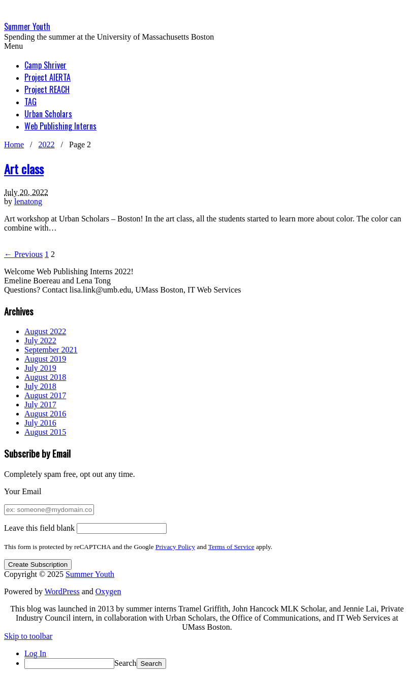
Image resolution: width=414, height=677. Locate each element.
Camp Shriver (45, 65)
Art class (24, 168)
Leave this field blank (39, 528)
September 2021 (50, 349)
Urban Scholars (48, 114)
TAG (30, 101)
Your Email (23, 491)
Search (125, 663)
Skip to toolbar (28, 636)
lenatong (28, 201)
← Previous (23, 254)
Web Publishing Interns (60, 126)
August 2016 (45, 413)
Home (14, 144)
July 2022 (40, 340)
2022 (47, 144)
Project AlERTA (47, 77)
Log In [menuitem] (35, 653)
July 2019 (40, 368)
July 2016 (40, 422)
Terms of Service (231, 547)
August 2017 (45, 395)
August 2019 (45, 358)
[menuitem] (217, 663)
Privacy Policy (175, 547)
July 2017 (40, 404)
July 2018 (40, 386)
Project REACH (47, 89)
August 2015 (45, 432)
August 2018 (45, 377)
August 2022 (45, 331)
